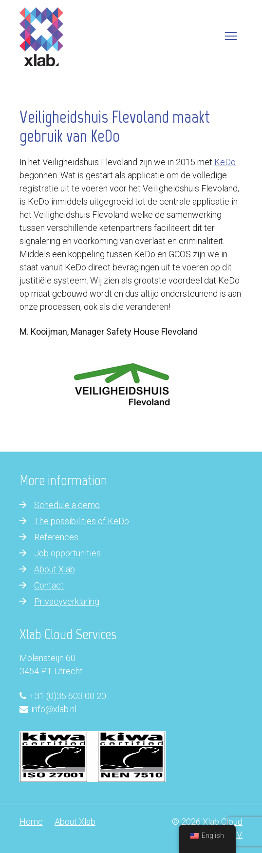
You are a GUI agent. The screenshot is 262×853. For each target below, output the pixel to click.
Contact (49, 585)
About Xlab (54, 569)
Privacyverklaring (66, 601)
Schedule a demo (67, 505)
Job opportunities (67, 553)
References (56, 537)
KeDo (225, 162)
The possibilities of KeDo (81, 521)
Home (31, 821)
